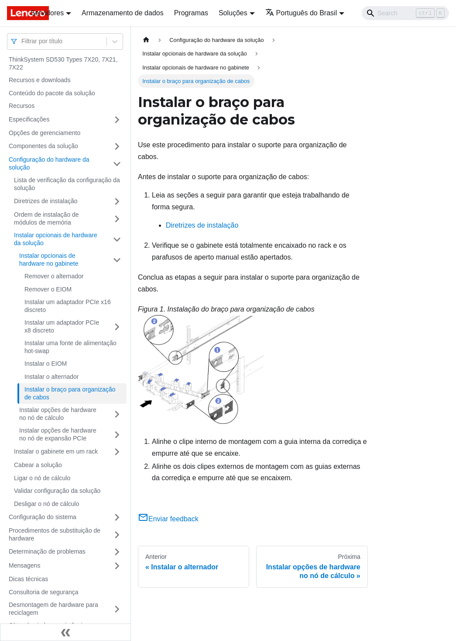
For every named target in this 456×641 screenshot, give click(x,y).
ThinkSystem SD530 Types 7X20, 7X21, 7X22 (63, 63)
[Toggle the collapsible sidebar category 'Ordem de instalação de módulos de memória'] (117, 218)
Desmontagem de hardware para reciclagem (53, 608)
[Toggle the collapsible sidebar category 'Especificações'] (117, 120)
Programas (191, 13)
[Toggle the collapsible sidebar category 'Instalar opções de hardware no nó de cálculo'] (117, 414)
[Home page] (146, 40)
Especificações (29, 119)
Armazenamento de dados (123, 13)
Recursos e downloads (40, 79)
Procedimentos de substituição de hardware (54, 534)
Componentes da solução (43, 145)
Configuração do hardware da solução (49, 163)
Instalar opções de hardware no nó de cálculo (57, 413)
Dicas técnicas (28, 578)
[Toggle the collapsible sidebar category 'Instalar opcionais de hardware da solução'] (117, 239)
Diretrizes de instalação (46, 200)
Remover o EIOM (48, 289)
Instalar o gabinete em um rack (56, 451)
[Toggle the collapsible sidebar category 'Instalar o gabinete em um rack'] (117, 452)
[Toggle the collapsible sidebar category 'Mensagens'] (117, 566)
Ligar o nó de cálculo (42, 478)
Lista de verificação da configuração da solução (67, 184)
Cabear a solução (38, 464)
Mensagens (24, 565)
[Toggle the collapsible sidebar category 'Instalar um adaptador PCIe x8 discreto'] (117, 326)
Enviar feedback (168, 519)
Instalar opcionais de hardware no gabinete (48, 259)
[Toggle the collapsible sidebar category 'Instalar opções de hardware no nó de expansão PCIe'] (117, 434)
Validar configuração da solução (57, 490)
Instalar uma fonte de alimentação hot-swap (70, 347)
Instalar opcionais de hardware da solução (55, 239)
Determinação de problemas (47, 551)
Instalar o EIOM (45, 363)
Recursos (21, 105)
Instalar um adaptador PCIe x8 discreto (61, 326)
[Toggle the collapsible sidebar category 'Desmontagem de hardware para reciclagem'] (117, 609)
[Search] (405, 13)
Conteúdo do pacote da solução (52, 93)
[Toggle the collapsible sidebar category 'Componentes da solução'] (117, 146)
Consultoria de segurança (44, 592)
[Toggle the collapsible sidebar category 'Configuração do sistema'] (117, 517)
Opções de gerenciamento (44, 132)
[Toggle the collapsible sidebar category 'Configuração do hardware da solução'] (117, 163)
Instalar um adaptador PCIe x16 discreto (67, 305)
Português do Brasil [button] (301, 13)
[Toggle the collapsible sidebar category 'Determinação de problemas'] (117, 552)
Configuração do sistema (42, 516)
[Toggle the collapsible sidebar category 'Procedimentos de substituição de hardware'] (117, 534)
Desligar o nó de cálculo (46, 503)
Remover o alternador (53, 276)
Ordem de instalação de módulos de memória (46, 218)
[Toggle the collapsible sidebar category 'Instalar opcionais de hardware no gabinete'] (117, 259)
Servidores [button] (47, 13)
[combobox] (22, 41)
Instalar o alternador (51, 376)
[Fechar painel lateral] (65, 632)
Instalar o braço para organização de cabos (70, 393)
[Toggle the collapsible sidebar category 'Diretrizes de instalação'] (117, 201)
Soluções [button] (233, 13)
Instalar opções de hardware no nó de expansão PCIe (57, 434)
